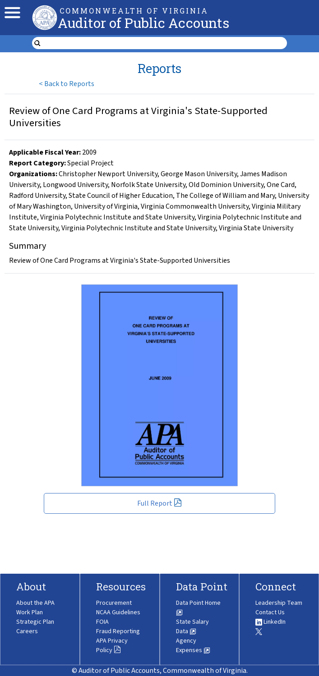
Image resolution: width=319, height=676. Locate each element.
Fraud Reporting (118, 631)
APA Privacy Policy (112, 645)
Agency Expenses (193, 645)
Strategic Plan (35, 621)
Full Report (159, 503)
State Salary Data (192, 626)
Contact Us (270, 612)
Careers (27, 631)
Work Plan (29, 612)
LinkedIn (270, 621)
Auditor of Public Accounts (143, 23)
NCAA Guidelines (118, 612)
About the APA (35, 602)
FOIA (102, 621)
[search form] (165, 43)
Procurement (114, 602)
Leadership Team (278, 602)
